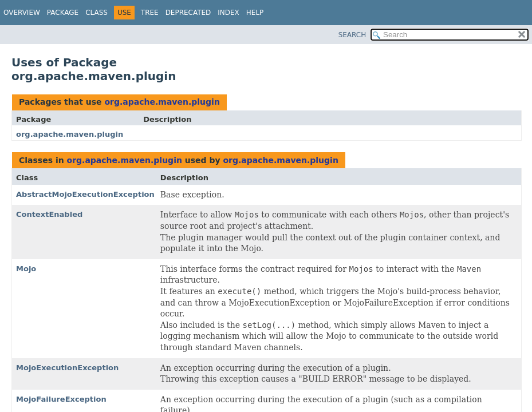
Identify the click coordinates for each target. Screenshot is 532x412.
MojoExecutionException (67, 367)
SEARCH (352, 35)
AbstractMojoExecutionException (85, 194)
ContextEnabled (49, 214)
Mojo (26, 268)
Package (62, 13)
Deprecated (188, 13)
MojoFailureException (61, 399)
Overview (21, 13)
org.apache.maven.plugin (161, 101)
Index (228, 13)
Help (255, 13)
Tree (150, 13)
